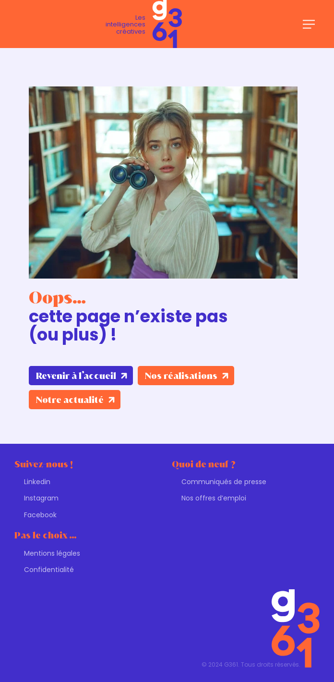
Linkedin (37, 482)
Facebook (40, 515)
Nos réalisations (181, 376)
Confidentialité (49, 569)
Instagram (41, 498)
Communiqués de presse (223, 482)
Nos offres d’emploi (213, 498)
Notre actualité (70, 400)
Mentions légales (52, 553)
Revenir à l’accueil (76, 376)
